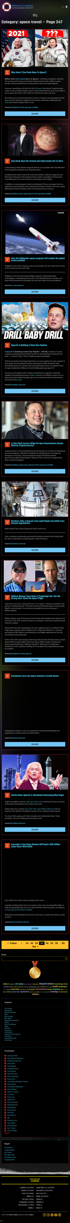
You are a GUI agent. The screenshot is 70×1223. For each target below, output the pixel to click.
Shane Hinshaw (12, 1102)
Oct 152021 (7, 676)
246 (36, 943)
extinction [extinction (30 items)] (39, 987)
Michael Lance (12, 1120)
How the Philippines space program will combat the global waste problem (38, 259)
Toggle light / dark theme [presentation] (67, 7)
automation (8, 1040)
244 (27, 943)
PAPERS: (38, 1205)
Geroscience (8, 1147)
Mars (33, 375)
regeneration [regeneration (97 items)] (24, 992)
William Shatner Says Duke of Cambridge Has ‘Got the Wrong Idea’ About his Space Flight (35, 597)
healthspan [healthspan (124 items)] (63, 987)
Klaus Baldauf (12, 1089)
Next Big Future (9, 1155)
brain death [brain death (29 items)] (11, 987)
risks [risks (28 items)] (34, 992)
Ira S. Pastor (11, 1128)
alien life (7, 1028)
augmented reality (10, 1038)
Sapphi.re (31, 1215)
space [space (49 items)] (41, 992)
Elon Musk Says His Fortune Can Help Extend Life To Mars (37, 161)
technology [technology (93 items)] (54, 992)
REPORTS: (38, 1199)
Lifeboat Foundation (13, 1215)
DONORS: (29, 1196)
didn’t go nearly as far (34, 802)
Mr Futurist (8, 1152)
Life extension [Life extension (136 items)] (41, 989)
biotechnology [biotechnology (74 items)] (58, 984)
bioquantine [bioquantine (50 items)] (36, 984)
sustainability (35, 107)
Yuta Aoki (10, 1094)
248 (47, 943)
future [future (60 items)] (43, 987)
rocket (19, 380)
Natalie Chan (11, 1107)
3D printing (8, 1008)
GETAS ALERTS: (40, 1190)
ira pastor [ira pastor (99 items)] (31, 989)
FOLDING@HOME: (23, 1202)
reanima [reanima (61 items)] (9, 992)
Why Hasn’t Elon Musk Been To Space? (29, 72)
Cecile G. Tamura (13, 1092)
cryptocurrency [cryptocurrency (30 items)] (21, 987)
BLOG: (37, 1193)
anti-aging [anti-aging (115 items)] (19, 984)
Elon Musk (20, 79)
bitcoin (21, 194)
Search (66, 958)
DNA (5, 1014)
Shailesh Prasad (12, 1069)
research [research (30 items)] (31, 992)
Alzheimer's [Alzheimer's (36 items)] (12, 984)
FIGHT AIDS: (25, 1199)
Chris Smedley (12, 1131)
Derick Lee (10, 1097)
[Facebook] (44, 1215)
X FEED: (23, 1193)
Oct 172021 (7, 72)
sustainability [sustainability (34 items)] (47, 992)
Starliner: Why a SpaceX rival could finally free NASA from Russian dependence (37, 522)
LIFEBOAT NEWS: (40, 1188)
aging (6, 1026)
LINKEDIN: (23, 1190)
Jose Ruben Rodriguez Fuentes (17, 1082)
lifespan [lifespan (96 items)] (49, 989)
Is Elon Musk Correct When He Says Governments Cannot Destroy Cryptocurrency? (37, 444)
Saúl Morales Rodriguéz (15, 1058)
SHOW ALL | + (7, 1133)
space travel (28, 107)
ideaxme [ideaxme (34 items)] (8, 989)
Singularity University (11, 1020)
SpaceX (39, 88)
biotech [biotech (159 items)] (50, 984)
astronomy (8, 1036)
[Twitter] (48, 1215)
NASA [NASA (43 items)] (62, 989)
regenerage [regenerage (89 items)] (16, 992)
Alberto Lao (12, 922)
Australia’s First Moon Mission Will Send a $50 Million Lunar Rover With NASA (35, 845)
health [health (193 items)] (55, 986)
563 (63, 943)
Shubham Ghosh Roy (14, 1061)
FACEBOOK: (22, 1188)
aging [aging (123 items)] (5, 984)
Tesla (7, 102)
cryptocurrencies (27, 194)
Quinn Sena (11, 1063)
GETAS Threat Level (35, 1180)
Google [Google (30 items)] (50, 987)
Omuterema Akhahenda (15, 1087)
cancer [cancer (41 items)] (15, 987)
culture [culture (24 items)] (25, 987)
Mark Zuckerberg (10, 1024)
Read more (35, 113)
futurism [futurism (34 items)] (47, 987)
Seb (8, 1118)
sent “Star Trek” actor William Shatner (39, 809)
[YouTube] (55, 1215)
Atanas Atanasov (14, 544)
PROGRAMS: (39, 1202)
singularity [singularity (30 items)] (38, 992)
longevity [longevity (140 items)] (56, 989)
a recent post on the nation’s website (18, 910)
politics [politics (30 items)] (4, 992)
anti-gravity (8, 1030)
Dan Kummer (11, 1084)
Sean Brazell (11, 1110)
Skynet (6, 1022)
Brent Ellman (11, 1115)
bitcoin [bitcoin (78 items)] (65, 984)
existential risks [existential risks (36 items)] (32, 987)
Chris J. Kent (13, 285)
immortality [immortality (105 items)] (15, 989)
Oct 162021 (7, 522)
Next (34, 946)
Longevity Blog (9, 1150)
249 (51, 943)
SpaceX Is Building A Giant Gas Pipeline (29, 345)
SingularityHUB (9, 1160)
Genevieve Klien (14, 738)
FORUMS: (30, 1208)
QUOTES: (38, 1208)
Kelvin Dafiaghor (14, 107)
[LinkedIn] (52, 1215)
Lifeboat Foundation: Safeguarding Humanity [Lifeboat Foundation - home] (30, 7)
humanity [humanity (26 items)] (4, 989)
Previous (13, 943)
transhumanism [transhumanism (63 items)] (63, 992)
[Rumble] (59, 1215)
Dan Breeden (11, 1066)
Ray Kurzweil (8, 1016)
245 (31, 943)
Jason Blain (11, 1123)
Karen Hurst (11, 1079)
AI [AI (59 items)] (8, 984)
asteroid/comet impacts (12, 1034)
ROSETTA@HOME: (22, 1205)
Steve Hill (10, 1113)
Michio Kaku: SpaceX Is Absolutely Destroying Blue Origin (37, 795)
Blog (35, 15)
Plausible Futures (10, 1157)
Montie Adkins (12, 1125)
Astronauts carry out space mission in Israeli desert (35, 676)
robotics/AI (20, 922)
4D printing (8, 1010)
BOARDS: (38, 1196)
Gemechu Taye (12, 1074)
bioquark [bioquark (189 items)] (43, 984)
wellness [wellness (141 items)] (35, 994)
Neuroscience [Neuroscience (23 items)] (66, 989)
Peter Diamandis (10, 1012)
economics (31, 465)
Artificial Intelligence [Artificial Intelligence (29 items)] (28, 984)
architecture (8, 1032)
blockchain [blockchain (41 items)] (6, 987)
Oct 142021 (7, 795)
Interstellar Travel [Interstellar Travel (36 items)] (24, 989)
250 (56, 943)
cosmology (22, 654)
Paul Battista (11, 1071)
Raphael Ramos (12, 1105)
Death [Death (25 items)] (28, 987)
